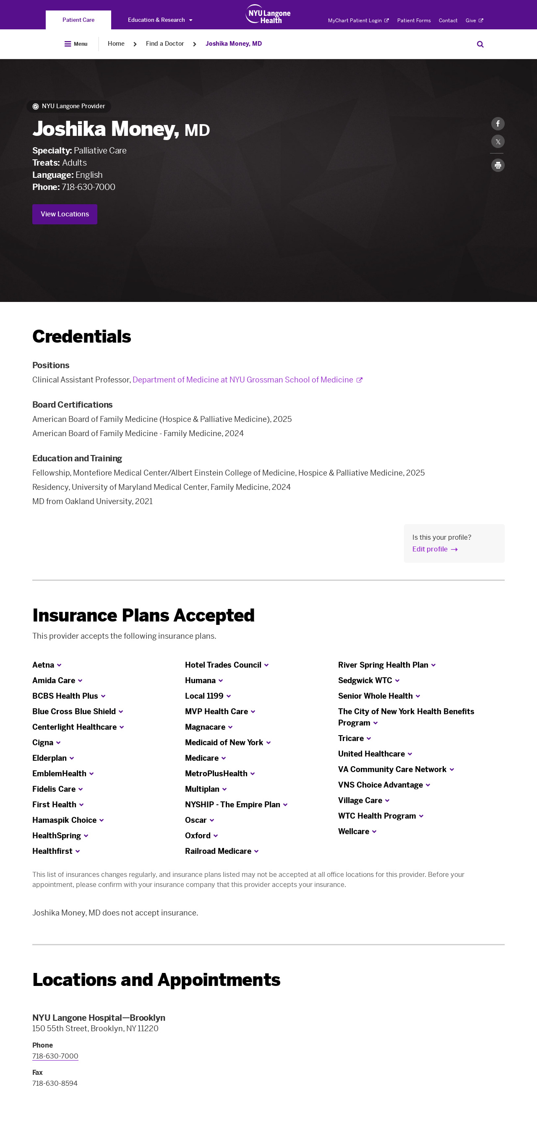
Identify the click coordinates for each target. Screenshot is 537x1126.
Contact (448, 20)
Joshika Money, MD (234, 43)
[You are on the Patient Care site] (78, 20)
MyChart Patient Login (358, 20)
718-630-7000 (88, 187)
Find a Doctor (165, 43)
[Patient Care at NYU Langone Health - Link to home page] (268, 14)
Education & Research (160, 20)
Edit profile (430, 549)
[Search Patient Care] (480, 44)
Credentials (81, 336)
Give (474, 20)
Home (116, 43)
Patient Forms (414, 20)
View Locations (65, 214)
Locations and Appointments (156, 980)
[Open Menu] (75, 44)
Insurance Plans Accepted (143, 615)
